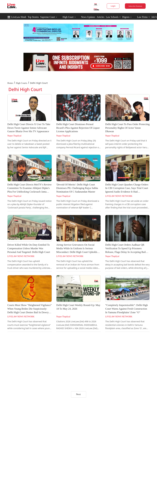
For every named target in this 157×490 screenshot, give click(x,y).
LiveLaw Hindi (18, 17)
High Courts (21, 83)
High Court (68, 17)
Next (78, 394)
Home (10, 83)
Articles (100, 17)
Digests (125, 17)
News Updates (88, 17)
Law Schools (113, 17)
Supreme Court (47, 17)
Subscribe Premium (135, 6)
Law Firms (143, 17)
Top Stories (33, 17)
